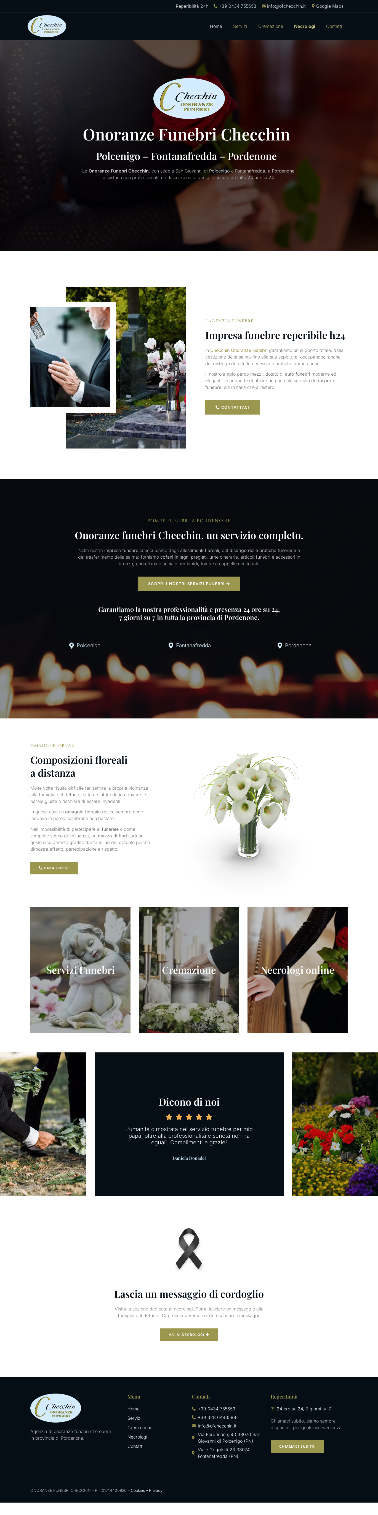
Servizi (240, 26)
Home (216, 26)
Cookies (138, 1502)
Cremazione (270, 26)
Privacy (156, 1502)
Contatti (334, 26)
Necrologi (304, 26)
